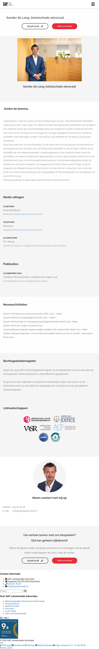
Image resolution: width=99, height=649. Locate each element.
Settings (30, 645)
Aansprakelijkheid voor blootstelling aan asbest (25, 281)
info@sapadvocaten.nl (18, 586)
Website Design (44, 645)
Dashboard (18, 645)
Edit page (6, 645)
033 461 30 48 (14, 584)
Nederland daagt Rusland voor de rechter (22, 214)
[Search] (25, 591)
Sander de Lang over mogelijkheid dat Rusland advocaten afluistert (34, 245)
